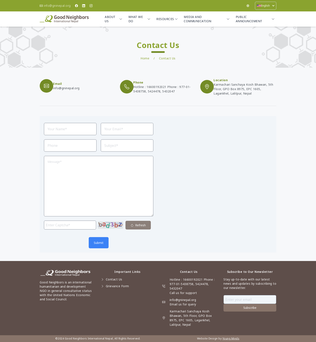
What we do (139, 19)
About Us (113, 19)
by (220, 338)
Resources (167, 19)
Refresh (138, 225)
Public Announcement (255, 19)
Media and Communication (207, 19)
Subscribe (249, 308)
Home (144, 58)
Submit (99, 243)
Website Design (207, 338)
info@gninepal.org (183, 300)
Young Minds (231, 338)
